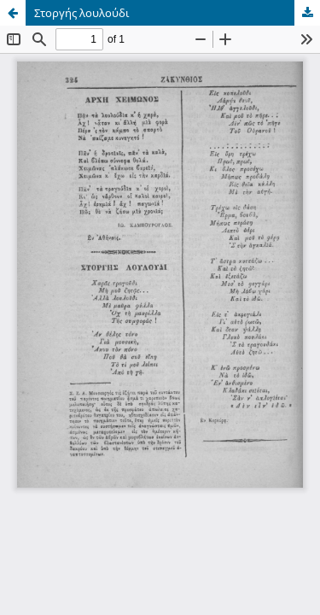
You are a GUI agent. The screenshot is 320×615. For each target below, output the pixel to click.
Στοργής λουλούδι (82, 12)
